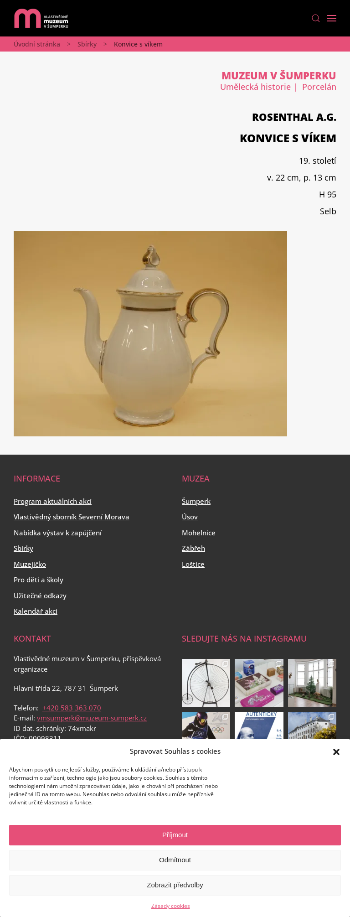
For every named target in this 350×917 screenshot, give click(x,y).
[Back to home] (41, 18)
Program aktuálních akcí (53, 501)
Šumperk (196, 501)
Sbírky (87, 44)
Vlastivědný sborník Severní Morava (71, 516)
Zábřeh (193, 548)
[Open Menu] (331, 18)
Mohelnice (199, 532)
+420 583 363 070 (71, 707)
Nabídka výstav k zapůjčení (58, 532)
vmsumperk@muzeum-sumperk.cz (92, 717)
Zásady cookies (170, 906)
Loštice (193, 564)
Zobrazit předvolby (175, 885)
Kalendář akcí (35, 611)
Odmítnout (175, 860)
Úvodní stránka (37, 44)
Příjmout (175, 835)
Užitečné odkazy (40, 595)
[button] (336, 751)
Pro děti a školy (38, 579)
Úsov (190, 516)
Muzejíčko (30, 564)
